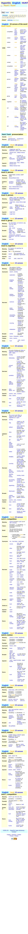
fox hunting (11, 479)
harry (24, 647)
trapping (19, 601)
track (14, 658)
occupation (19, 593)
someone (22, 111)
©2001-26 (5, 830)
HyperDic (6, 3)
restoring (20, 158)
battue (10, 451)
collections (19, 371)
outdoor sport (11, 496)
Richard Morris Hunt (16, 80)
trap (18, 439)
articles (22, 206)
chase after (11, 653)
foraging (12, 280)
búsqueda (16, 336)
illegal (19, 291)
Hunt (18, 162)
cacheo (21, 336)
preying (18, 374)
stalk (10, 381)
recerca (15, 338)
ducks (22, 475)
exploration (12, 275)
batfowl (11, 427)
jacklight (12, 571)
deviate (19, 721)
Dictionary (5, 15)
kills (18, 376)
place (19, 331)
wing (18, 717)
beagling (11, 456)
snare (18, 440)
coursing (11, 463)
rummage (12, 316)
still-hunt (12, 587)
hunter (20, 454)
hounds (19, 481)
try (16, 764)
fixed (21, 715)
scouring (12, 323)
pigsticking (11, 485)
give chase (12, 655)
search (22, 63)
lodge (10, 233)
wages (22, 391)
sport (25, 31)
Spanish (14, 834)
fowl (11, 561)
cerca (11, 338)
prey (21, 67)
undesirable (23, 58)
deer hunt (11, 472)
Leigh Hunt (15, 85)
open (21, 432)
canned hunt (11, 366)
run (15, 29)
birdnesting (11, 358)
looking (22, 106)
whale (11, 595)
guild (10, 231)
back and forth (22, 46)
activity (11, 333)
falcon (11, 555)
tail (10, 654)
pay (16, 210)
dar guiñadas (12, 725)
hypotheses (22, 254)
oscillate (22, 51)
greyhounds (20, 461)
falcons (19, 556)
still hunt (11, 384)
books (20, 205)
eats (23, 376)
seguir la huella (17, 660)
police (19, 301)
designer (11, 183)
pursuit (24, 122)
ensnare (11, 446)
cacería (11, 393)
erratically (19, 722)
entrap (10, 443)
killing (21, 115)
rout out (10, 699)
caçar (11, 611)
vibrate (10, 746)
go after (11, 657)
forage (11, 281)
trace (16, 39)
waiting (18, 384)
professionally (18, 208)
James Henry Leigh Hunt (16, 89)
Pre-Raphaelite (22, 72)
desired (22, 53)
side (20, 745)
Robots (16, 835)
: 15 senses (16, 145)
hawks (23, 569)
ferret (11, 558)
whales (23, 595)
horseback (19, 566)
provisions (20, 281)
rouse (15, 700)
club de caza (12, 235)
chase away (23, 41)
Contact (14, 832)
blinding (19, 428)
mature (23, 367)
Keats (23, 89)
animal (23, 606)
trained (20, 462)
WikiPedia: (13, 20)
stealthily (19, 383)
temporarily (20, 427)
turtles (23, 591)
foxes (21, 565)
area (21, 66)
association (23, 94)
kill (23, 421)
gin (9, 439)
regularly (18, 746)
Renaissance (20, 159)
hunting (16, 109)
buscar (10, 769)
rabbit (11, 576)
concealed (20, 288)
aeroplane (11, 717)
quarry (21, 587)
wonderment (20, 138)
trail (13, 653)
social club (12, 228)
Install (7, 12)
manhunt (12, 302)
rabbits (23, 456)
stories (17, 206)
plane (10, 718)
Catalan (19, 834)
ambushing (19, 589)
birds (21, 425)
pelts (25, 119)
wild (24, 32)
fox (24, 482)
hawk (11, 569)
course (11, 544)
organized (22, 298)
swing (22, 744)
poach (11, 575)
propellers (19, 719)
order (14, 233)
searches (18, 784)
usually (22, 460)
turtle (11, 592)
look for (10, 767)
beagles (21, 457)
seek (21, 61)
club (10, 228)
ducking (11, 474)
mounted (19, 478)
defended (22, 85)
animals (22, 33)
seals (21, 582)
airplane (11, 715)
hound (16, 38)
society (10, 230)
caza (10, 256)
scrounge (12, 578)
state (21, 57)
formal (20, 228)
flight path (22, 49)
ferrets (23, 558)
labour (10, 390)
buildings (18, 184)
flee (23, 451)
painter (22, 73)
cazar (11, 609)
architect (22, 79)
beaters (19, 450)
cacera (14, 395)
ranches (19, 366)
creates (18, 181)
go (18, 654)
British (21, 83)
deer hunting (11, 470)
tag (13, 654)
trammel (11, 447)
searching (24, 101)
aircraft (20, 714)
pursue (22, 29)
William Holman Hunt (16, 74)
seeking (11, 309)
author (11, 208)
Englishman (23, 69)
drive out (15, 699)
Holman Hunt (16, 71)
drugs (22, 291)
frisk (11, 287)
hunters (19, 479)
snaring (19, 600)
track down (15, 34)
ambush (19, 386)
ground (18, 434)
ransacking (12, 315)
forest (18, 561)
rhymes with (14, 140)
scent (21, 467)
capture (22, 124)
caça (10, 395)
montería (19, 393)
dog (10, 657)
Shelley (22, 90)
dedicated (22, 157)
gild (13, 231)
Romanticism (23, 88)
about (21, 48)
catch (18, 425)
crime (19, 305)
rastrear (19, 769)
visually (19, 296)
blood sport (12, 491)
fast (22, 607)
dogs (18, 460)
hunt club (15, 97)
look (23, 578)
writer (21, 84)
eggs (18, 359)
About (11, 12)
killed (18, 369)
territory (20, 322)
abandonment (11, 138)
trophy (23, 369)
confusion (20, 318)
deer (22, 471)
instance (24, 100)
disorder (20, 317)
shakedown (12, 329)
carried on (19, 381)
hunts (18, 628)
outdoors (23, 497)
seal (11, 582)
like (18, 207)
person (19, 302)
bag (10, 422)
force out (11, 700)
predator (19, 375)
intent (19, 655)
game (19, 364)
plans (22, 181)
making (23, 182)
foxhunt (11, 481)
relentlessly (23, 39)
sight (19, 466)
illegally (22, 575)
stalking (11, 383)
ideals (18, 160)
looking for (12, 295)
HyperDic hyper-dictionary (17, 830)
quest (11, 308)
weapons (20, 290)
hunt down (15, 31)
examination (19, 253)
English (16, 3)
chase (21, 38)
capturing (22, 116)
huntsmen (24, 96)
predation (11, 375)
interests (23, 232)
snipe (11, 584)
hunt (24, 97)
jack (11, 573)
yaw (21, 45)
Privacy (11, 835)
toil (14, 390)
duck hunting (11, 476)
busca (11, 336)
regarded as (23, 128)
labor (10, 389)
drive (10, 432)
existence (18, 767)
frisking (11, 288)
